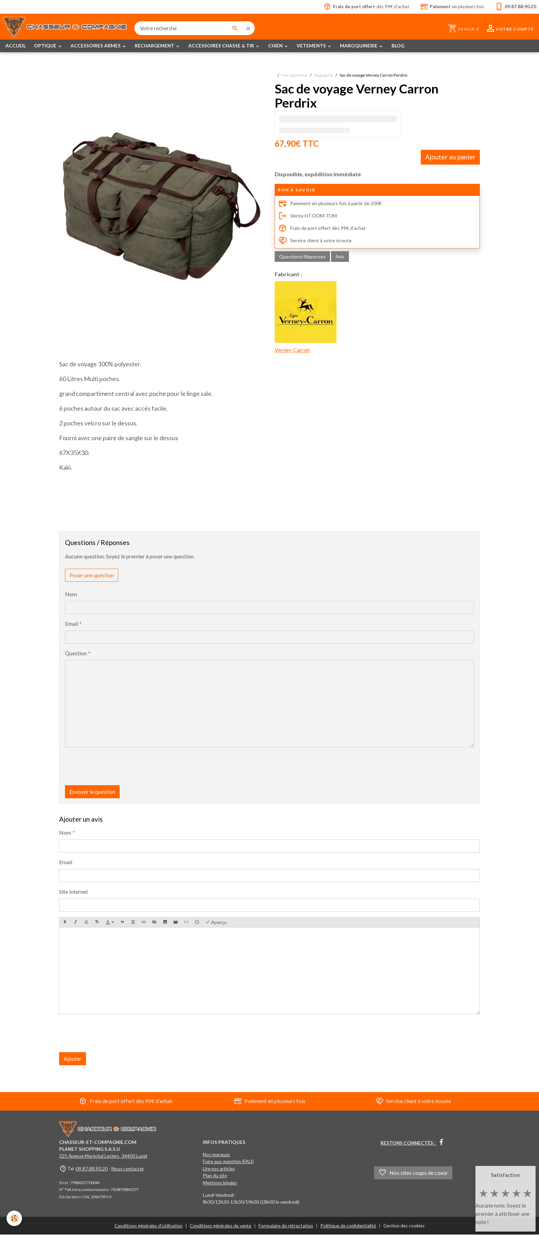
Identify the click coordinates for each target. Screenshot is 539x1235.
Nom (71, 594)
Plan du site (215, 1176)
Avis (340, 257)
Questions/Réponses (302, 257)
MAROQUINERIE (359, 46)
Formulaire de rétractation (285, 1225)
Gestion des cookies (404, 1225)
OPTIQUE (45, 46)
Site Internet (73, 892)
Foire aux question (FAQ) (228, 1162)
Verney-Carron (306, 317)
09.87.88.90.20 (92, 1168)
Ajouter (72, 1058)
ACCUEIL (16, 46)
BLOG (398, 46)
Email (71, 623)
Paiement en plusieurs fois (269, 1101)
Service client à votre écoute (317, 241)
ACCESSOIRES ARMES (96, 46)
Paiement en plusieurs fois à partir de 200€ (334, 204)
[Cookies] (14, 1220)
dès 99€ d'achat (364, 7)
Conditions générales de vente (220, 1225)
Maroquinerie (294, 75)
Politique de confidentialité (348, 1225)
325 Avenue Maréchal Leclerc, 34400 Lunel (103, 1156)
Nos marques (216, 1154)
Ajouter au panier (450, 157)
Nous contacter (127, 1168)
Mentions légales (220, 1183)
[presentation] (117, 766)
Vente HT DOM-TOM (310, 216)
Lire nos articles (219, 1168)
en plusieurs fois (451, 7)
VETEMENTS (312, 46)
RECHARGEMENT (155, 46)
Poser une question (91, 575)
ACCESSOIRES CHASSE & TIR (221, 46)
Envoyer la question (92, 791)
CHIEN (276, 46)
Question (76, 653)
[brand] (65, 28)
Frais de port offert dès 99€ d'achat (325, 228)
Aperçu (216, 923)
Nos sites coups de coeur (413, 1173)
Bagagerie (323, 75)
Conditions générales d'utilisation (148, 1225)
